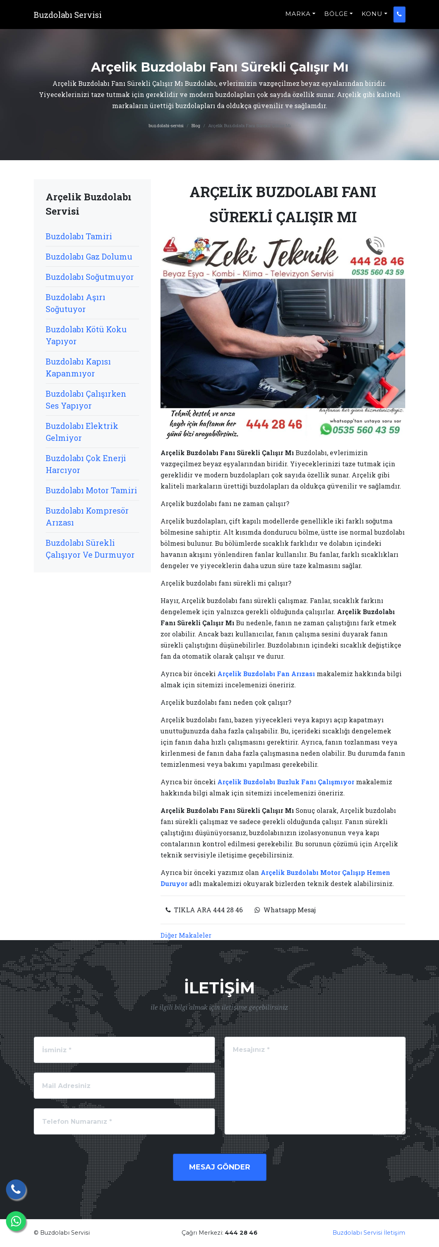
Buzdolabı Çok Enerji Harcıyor (86, 464)
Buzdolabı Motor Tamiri (91, 490)
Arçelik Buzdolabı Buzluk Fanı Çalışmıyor (285, 782)
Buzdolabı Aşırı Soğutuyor (75, 303)
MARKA (298, 18)
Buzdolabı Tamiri (79, 236)
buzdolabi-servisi (166, 125)
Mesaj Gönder (219, 1167)
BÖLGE (336, 18)
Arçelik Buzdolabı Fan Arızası (266, 673)
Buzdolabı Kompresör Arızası (87, 516)
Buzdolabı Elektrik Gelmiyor (82, 432)
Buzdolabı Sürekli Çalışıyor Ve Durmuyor (90, 548)
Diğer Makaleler (186, 935)
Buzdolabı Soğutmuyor (90, 277)
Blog (195, 125)
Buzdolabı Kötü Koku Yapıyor (86, 335)
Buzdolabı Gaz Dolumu (89, 256)
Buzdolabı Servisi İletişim (369, 1232)
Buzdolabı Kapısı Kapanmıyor (78, 367)
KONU (372, 18)
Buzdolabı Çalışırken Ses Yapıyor (86, 399)
